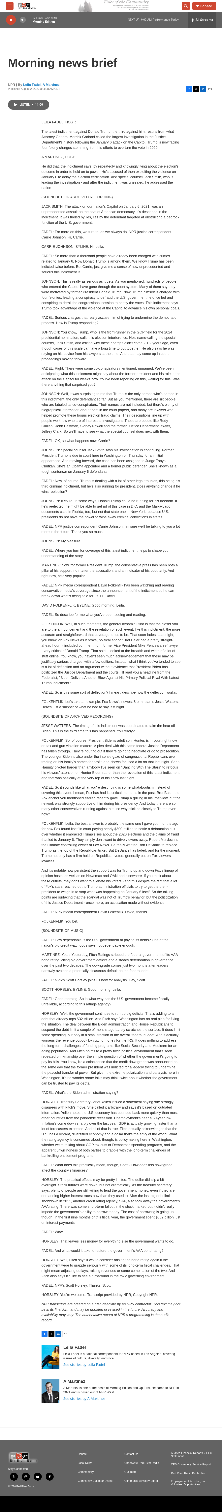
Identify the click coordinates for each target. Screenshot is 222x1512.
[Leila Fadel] (50, 1357)
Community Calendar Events (95, 1480)
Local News (85, 1463)
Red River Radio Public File (188, 1473)
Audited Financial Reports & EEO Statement (191, 1455)
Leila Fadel (32, 85)
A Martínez (51, 85)
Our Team (130, 1471)
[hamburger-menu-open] (10, 6)
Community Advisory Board (141, 1480)
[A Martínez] (50, 1391)
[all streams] (202, 20)
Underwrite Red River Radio (141, 1463)
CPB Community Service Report (191, 1464)
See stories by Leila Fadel (84, 1364)
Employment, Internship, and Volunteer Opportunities (188, 1483)
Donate (206, 6)
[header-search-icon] (186, 6)
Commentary (86, 1471)
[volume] (22, 20)
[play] (11, 20)
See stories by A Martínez (84, 1398)
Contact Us (131, 1454)
